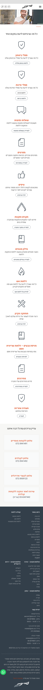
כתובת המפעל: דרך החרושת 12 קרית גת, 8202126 (24, 648)
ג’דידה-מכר (36, 600)
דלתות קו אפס (35, 537)
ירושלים (18, 568)
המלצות (37, 532)
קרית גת (18, 571)
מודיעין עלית (36, 582)
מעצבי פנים (36, 555)
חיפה (38, 605)
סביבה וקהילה (35, 527)
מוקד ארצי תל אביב (34, 566)
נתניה (38, 587)
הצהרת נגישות (35, 545)
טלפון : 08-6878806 (33, 619)
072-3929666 (35, 631)
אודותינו (37, 519)
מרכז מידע (36, 529)
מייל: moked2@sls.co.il (32, 629)
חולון (38, 576)
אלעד (38, 584)
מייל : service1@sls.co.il (32, 616)
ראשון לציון (36, 571)
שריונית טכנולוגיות (34, 550)
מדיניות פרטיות (35, 547)
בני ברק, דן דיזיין (35, 569)
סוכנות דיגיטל (17, 678)
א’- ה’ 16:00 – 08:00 (33, 621)
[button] (40, 7)
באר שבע (18, 581)
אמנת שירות (36, 524)
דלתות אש (17, 519)
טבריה (38, 598)
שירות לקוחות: (35, 614)
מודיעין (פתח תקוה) (15, 584)
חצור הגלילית (36, 603)
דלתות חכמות (16, 516)
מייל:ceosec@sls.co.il (33, 638)
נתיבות (19, 576)
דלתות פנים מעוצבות (14, 521)
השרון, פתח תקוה (34, 574)
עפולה (38, 595)
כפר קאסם (36, 579)
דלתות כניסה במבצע (33, 534)
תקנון (38, 542)
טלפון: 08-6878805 (34, 641)
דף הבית (38, 27)
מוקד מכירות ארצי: (34, 626)
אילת (19, 573)
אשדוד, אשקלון (16, 578)
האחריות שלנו (35, 521)
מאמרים (37, 540)
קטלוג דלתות (36, 552)
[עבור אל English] (31, 557)
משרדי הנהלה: (35, 636)
